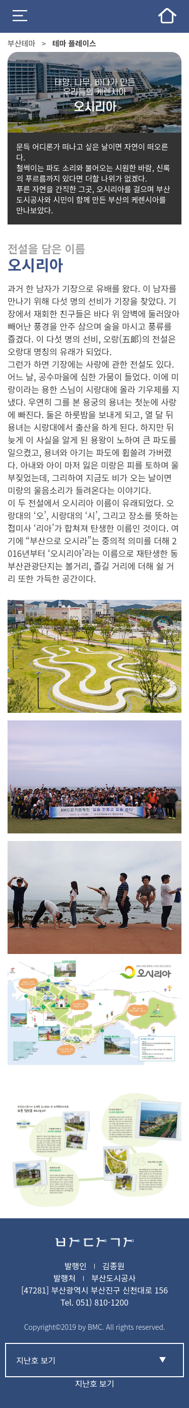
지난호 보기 (94, 1383)
